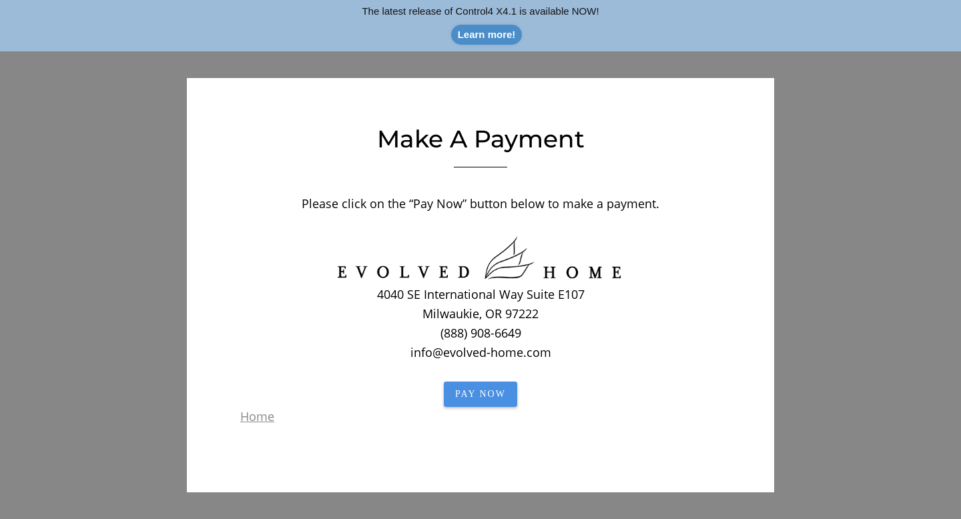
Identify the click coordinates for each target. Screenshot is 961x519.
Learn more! (487, 34)
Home (257, 416)
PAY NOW (480, 394)
